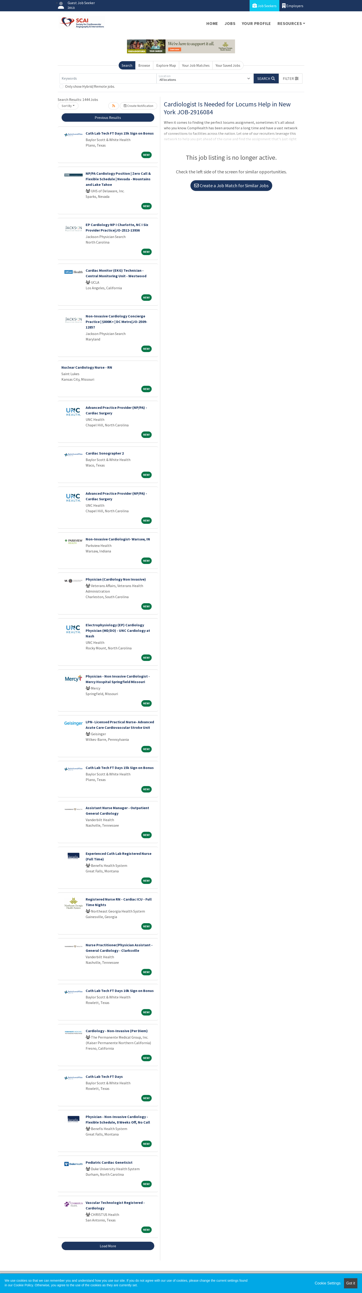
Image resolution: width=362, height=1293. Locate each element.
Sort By (67, 106)
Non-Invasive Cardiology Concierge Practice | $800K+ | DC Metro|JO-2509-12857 (116, 321)
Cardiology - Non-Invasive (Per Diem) (117, 1030)
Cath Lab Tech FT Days (104, 1076)
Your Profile (256, 23)
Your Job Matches (196, 65)
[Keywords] (108, 78)
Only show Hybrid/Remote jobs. (90, 86)
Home (212, 23)
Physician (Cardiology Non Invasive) (116, 579)
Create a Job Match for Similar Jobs (231, 185)
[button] (290, 78)
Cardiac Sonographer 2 (105, 453)
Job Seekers (264, 6)
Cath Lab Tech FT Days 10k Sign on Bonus (120, 990)
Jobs (230, 23)
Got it (350, 1283)
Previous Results (108, 117)
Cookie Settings (328, 1283)
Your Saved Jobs (228, 65)
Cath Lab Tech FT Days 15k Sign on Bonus (120, 133)
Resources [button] (290, 23)
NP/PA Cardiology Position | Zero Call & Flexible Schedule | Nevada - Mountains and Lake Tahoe (118, 179)
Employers (292, 6)
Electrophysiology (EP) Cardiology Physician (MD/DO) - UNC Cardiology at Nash (118, 630)
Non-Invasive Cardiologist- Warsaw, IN (118, 539)
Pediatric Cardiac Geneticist (109, 1162)
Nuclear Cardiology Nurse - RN (86, 367)
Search (127, 65)
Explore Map (166, 65)
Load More (108, 1246)
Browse (144, 65)
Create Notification (138, 106)
